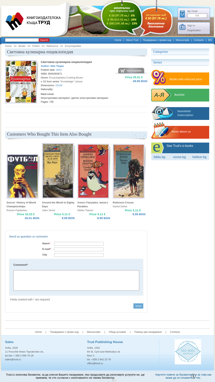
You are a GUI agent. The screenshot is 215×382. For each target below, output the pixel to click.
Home (118, 40)
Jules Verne (48, 210)
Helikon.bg (199, 157)
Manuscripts (182, 40)
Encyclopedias (73, 46)
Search (44, 40)
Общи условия (117, 331)
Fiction (36, 46)
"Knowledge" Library (71, 81)
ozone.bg (179, 157)
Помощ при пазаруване (148, 331)
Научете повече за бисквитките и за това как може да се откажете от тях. (183, 376)
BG (210, 40)
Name (46, 243)
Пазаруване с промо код (157, 40)
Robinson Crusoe (123, 202)
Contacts (199, 40)
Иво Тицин (57, 66)
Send (138, 306)
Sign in (191, 25)
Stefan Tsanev (85, 210)
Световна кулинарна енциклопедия (66, 62)
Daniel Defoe (120, 206)
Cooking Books (74, 77)
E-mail (46, 249)
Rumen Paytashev (17, 210)
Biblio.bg (159, 157)
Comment (20, 264)
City (44, 254)
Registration (194, 30)
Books (22, 46)
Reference (52, 46)
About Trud (132, 40)
